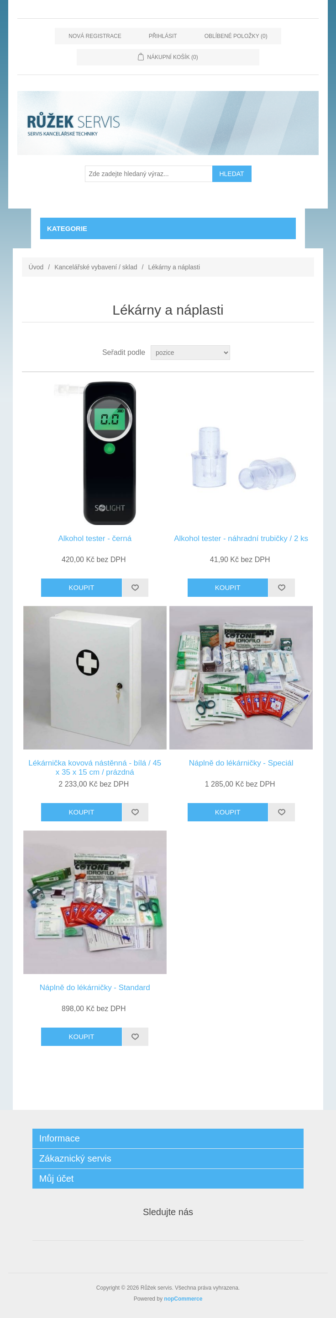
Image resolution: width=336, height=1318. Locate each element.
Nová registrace (94, 36)
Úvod (36, 267)
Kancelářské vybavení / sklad (95, 267)
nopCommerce (183, 1299)
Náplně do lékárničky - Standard (95, 987)
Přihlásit (163, 36)
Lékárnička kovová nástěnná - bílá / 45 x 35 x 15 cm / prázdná (94, 768)
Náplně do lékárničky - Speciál (241, 763)
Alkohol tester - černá (94, 538)
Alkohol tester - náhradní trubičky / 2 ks (241, 538)
